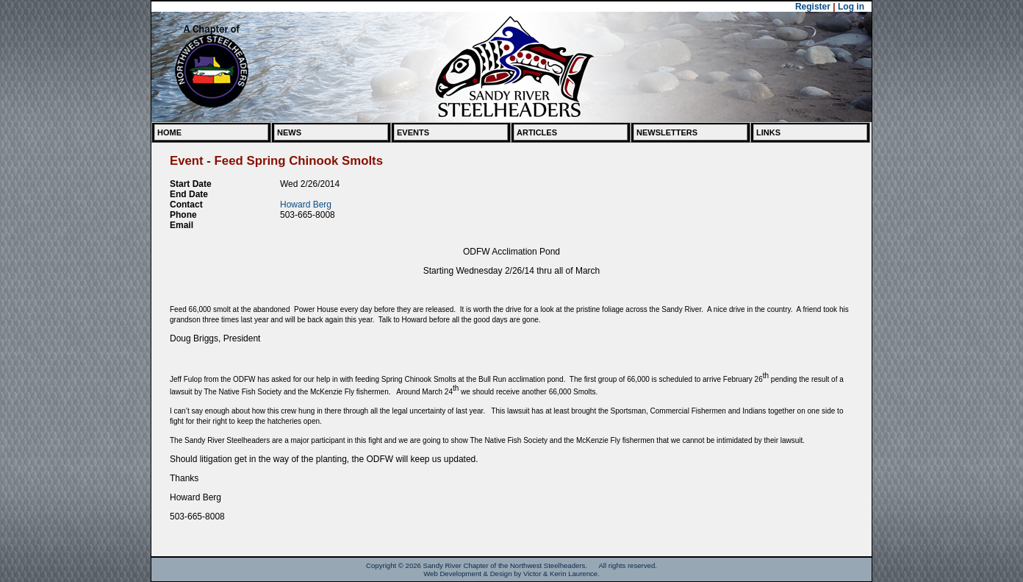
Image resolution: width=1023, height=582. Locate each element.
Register (812, 6)
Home (169, 132)
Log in (851, 6)
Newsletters (666, 132)
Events (413, 132)
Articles (537, 132)
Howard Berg (305, 204)
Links (768, 132)
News (289, 132)
